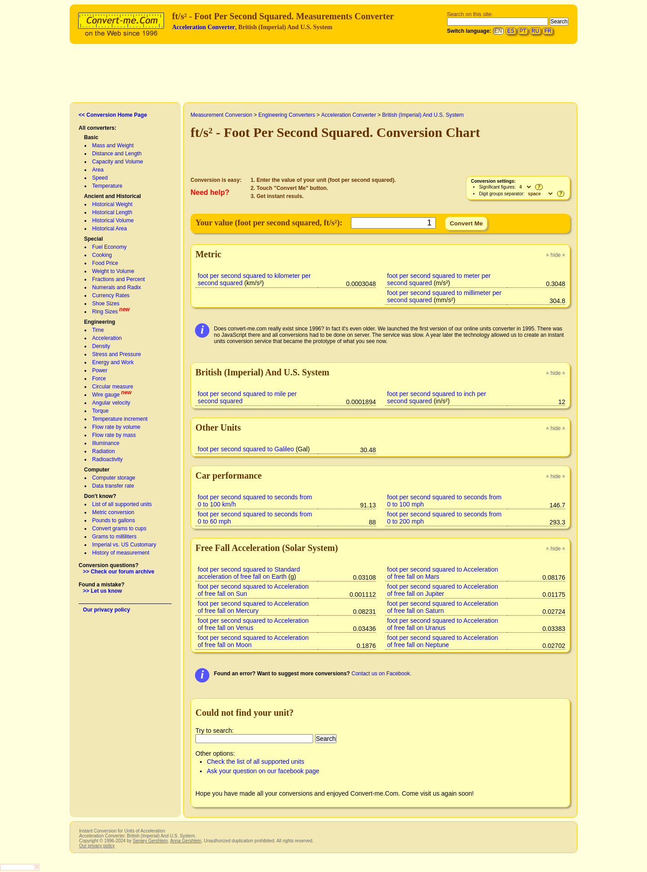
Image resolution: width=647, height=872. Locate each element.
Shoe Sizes (106, 303)
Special (93, 239)
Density (101, 346)
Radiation (103, 451)
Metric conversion (113, 512)
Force (99, 378)
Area (97, 170)
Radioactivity (107, 459)
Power (99, 370)
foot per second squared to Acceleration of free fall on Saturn (442, 607)
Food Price (105, 263)
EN (498, 31)
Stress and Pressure (116, 354)
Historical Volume (113, 220)
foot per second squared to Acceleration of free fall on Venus (253, 624)
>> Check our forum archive (119, 571)
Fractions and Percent (118, 279)
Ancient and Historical (112, 196)
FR (547, 31)
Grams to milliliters (114, 536)
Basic (91, 137)
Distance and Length (117, 153)
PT (522, 31)
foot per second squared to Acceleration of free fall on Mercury (253, 607)
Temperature (107, 186)
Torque (100, 411)
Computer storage (113, 478)
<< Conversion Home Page (113, 115)
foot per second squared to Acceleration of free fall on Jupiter (442, 590)
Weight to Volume (113, 271)
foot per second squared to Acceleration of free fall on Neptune (442, 641)
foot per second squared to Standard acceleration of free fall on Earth (249, 573)
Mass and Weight (113, 145)
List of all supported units (122, 504)
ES (510, 31)
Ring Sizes (105, 311)
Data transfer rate (113, 486)
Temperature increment (119, 419)
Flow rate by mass (114, 435)
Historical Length (112, 212)
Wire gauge (106, 395)
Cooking (102, 255)
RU (535, 31)
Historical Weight (112, 204)
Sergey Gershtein (150, 840)
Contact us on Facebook (380, 673)
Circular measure (112, 386)
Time (98, 330)
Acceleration (107, 338)
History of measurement (120, 553)
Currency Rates (110, 295)
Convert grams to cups (119, 528)
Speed (100, 178)
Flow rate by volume (116, 427)
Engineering (99, 322)
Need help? (210, 192)
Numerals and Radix (116, 287)
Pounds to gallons (113, 520)
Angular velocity (111, 403)
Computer (97, 470)
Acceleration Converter (203, 27)
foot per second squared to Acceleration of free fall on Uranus (442, 624)
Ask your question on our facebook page (263, 771)
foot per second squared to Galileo (246, 449)
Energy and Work (113, 362)
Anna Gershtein (185, 840)
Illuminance (106, 443)
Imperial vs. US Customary (124, 545)
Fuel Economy (109, 247)
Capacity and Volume (117, 162)
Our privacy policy (106, 610)
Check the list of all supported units (255, 761)
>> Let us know (102, 591)
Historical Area (109, 228)
